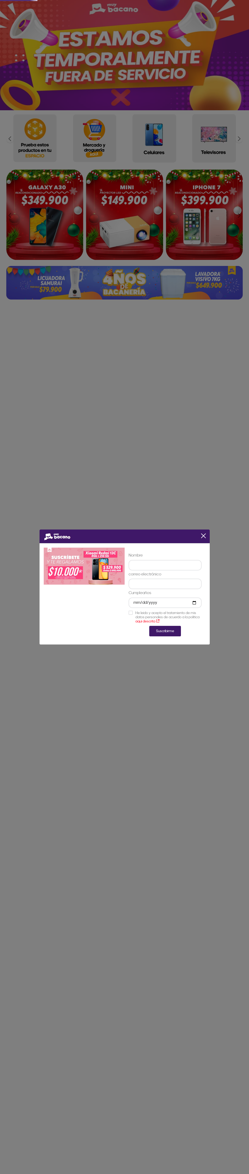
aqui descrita (147, 621)
